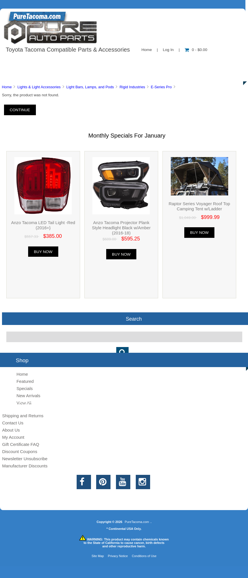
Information (100, 61)
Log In (168, 50)
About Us (57, 61)
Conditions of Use (144, 556)
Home (147, 50)
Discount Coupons (19, 451)
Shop (22, 61)
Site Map (98, 556)
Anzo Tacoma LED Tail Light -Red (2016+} (43, 225)
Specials (24, 388)
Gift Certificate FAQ (20, 444)
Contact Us (144, 61)
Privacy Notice (118, 556)
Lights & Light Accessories (39, 87)
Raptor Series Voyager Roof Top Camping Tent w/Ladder (199, 206)
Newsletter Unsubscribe (24, 458)
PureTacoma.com (137, 522)
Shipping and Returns (22, 415)
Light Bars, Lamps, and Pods (90, 87)
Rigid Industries (132, 87)
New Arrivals (28, 395)
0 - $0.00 (196, 50)
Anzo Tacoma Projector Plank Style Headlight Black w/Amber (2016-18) (121, 227)
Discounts (55, 74)
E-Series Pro (161, 87)
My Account (13, 437)
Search (134, 319)
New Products (192, 61)
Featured (25, 381)
